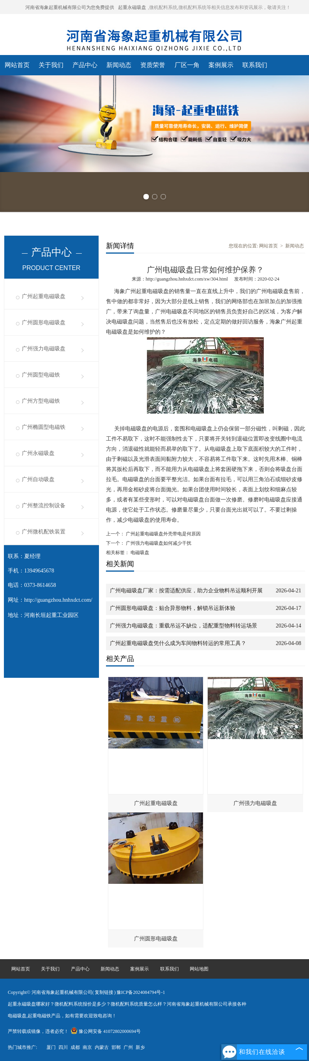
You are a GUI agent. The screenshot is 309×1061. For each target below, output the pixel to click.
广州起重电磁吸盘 (43, 296)
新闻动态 (118, 65)
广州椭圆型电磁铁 (43, 427)
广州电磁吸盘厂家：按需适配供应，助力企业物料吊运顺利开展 (186, 591)
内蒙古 (102, 1047)
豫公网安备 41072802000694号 (106, 1031)
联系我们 (254, 65)
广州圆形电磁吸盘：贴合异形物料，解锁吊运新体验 (172, 608)
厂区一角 (187, 65)
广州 (128, 1047)
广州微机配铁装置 (43, 532)
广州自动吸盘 (38, 479)
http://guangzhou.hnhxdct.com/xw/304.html (187, 279)
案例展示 (220, 65)
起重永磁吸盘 (132, 7)
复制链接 (104, 992)
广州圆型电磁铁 (41, 375)
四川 (63, 1047)
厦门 (51, 1047)
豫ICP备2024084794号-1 (141, 992)
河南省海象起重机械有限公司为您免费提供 (69, 7)
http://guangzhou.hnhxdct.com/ (58, 600)
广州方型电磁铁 (41, 401)
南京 (87, 1047)
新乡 (140, 1047)
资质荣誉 (152, 65)
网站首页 (17, 65)
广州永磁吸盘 (38, 453)
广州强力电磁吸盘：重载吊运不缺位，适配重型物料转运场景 (183, 626)
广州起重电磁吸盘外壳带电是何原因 (163, 534)
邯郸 (116, 1047)
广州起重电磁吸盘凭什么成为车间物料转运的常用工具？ (178, 643)
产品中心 (84, 65)
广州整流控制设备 (43, 505)
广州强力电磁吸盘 (43, 349)
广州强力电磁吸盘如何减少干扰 (158, 543)
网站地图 (199, 969)
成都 (75, 1047)
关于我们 (51, 65)
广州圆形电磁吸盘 (43, 322)
